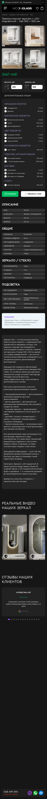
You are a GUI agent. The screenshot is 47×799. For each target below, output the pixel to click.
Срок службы (10, 304)
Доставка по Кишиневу (16, 173)
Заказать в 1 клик (33, 194)
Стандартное (12, 108)
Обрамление (9, 246)
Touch (9, 123)
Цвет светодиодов (12, 299)
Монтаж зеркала (13, 185)
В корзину (12, 194)
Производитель (10, 266)
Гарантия (7, 249)
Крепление (8, 234)
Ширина (7, 221)
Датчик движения (13, 126)
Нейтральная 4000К (14, 138)
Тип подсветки (10, 290)
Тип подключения (11, 242)
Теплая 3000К (12, 141)
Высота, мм (9, 82)
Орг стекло (11, 149)
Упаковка (8, 253)
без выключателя (13, 158)
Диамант (10, 111)
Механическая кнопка (15, 120)
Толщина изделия (11, 238)
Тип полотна (9, 277)
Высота (7, 218)
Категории (8, 214)
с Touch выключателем (16, 161)
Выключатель (9, 307)
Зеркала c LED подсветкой (18, 14)
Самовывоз (11, 170)
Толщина (8, 270)
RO (43, 2)
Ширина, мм (30, 82)
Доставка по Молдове (15, 176)
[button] (9, 619)
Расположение (10, 294)
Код (5, 210)
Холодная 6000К (13, 135)
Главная (4, 14)
